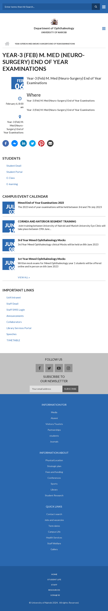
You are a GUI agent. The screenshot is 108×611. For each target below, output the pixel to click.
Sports (54, 483)
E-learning (12, 184)
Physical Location (54, 460)
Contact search (54, 514)
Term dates (54, 525)
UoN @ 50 (55, 595)
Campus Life (54, 531)
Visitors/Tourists (54, 424)
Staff (54, 585)
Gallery (54, 549)
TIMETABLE (13, 340)
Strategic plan (54, 466)
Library (54, 489)
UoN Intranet (13, 297)
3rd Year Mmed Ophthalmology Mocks (42, 240)
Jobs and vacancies (54, 520)
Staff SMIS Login (15, 309)
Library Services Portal (18, 328)
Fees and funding (54, 472)
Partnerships (54, 429)
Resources (54, 590)
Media (54, 412)
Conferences (54, 477)
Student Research (54, 495)
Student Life (54, 580)
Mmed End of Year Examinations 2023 (41, 202)
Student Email (13, 165)
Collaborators (14, 321)
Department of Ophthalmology (54, 28)
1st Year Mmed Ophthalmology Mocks (42, 258)
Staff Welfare (54, 543)
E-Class (10, 177)
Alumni (54, 418)
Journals (54, 441)
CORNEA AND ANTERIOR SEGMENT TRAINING (47, 221)
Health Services (54, 537)
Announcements (15, 315)
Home (54, 574)
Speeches (11, 334)
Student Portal (14, 171)
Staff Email (12, 303)
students (54, 435)
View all (23, 277)
